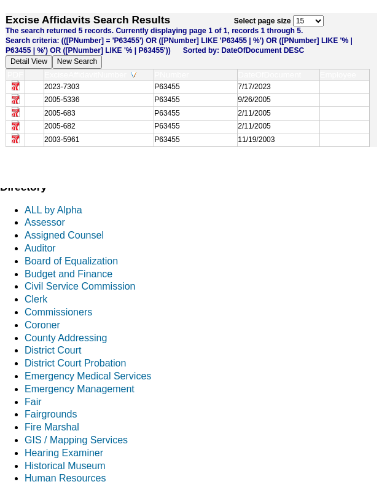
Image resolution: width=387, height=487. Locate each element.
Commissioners (58, 312)
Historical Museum (65, 466)
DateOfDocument (272, 74)
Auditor (40, 248)
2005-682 (60, 126)
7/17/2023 (254, 86)
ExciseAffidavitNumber (90, 74)
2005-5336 (61, 99)
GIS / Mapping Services (76, 440)
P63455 (166, 86)
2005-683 (60, 113)
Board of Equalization (71, 261)
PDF (15, 74)
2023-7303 (61, 86)
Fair (33, 402)
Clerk (36, 299)
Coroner (42, 325)
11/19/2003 (256, 139)
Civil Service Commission (80, 286)
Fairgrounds (51, 414)
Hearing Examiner (64, 453)
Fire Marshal (52, 427)
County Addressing (66, 338)
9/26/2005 (254, 99)
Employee (341, 74)
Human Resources (65, 478)
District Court (53, 350)
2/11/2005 (254, 113)
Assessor (45, 222)
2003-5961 (61, 139)
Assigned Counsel (64, 235)
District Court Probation (75, 363)
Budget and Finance (68, 274)
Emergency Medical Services (88, 376)
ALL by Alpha (53, 210)
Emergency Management (80, 389)
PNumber (174, 74)
